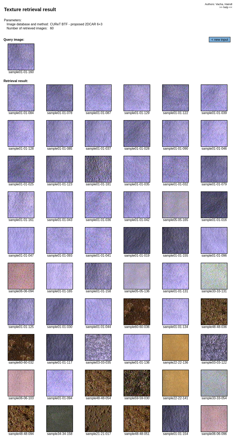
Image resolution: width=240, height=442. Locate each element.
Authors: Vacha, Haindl (218, 4)
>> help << (225, 7)
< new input (219, 39)
